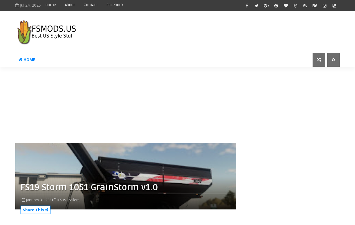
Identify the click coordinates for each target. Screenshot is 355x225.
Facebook (114, 4)
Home (50, 4)
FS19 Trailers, (69, 199)
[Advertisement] (149, 107)
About (70, 4)
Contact (91, 4)
